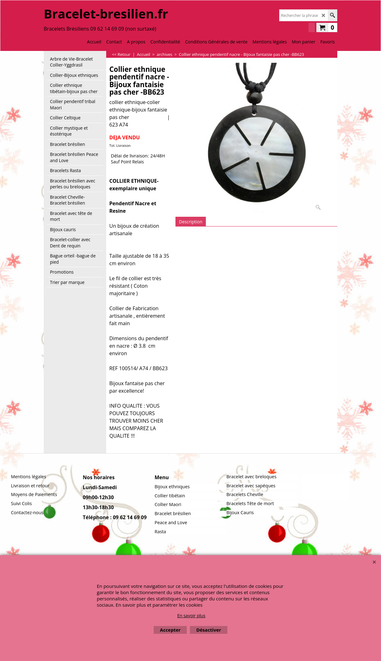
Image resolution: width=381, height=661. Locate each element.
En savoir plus (191, 616)
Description (190, 222)
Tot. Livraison (120, 145)
